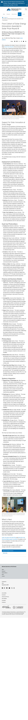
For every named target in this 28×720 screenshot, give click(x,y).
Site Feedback (4, 598)
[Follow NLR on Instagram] (4, 588)
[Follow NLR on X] (12, 588)
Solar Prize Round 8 (9, 46)
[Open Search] (26, 9)
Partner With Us (14, 14)
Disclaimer (4, 594)
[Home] (3, 17)
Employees (4, 602)
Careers (23, 14)
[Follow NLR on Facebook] (2, 588)
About (4, 14)
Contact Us (4, 581)
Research (8, 14)
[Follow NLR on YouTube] (9, 588)
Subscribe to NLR (5, 584)
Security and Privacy (5, 596)
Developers (4, 600)
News (20, 14)
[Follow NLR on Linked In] (7, 588)
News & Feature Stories (8, 550)
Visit (3, 583)
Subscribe (5, 553)
